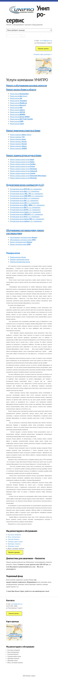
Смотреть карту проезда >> (43, 54)
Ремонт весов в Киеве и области (21, 89)
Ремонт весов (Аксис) (18, 96)
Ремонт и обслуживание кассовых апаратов (26, 85)
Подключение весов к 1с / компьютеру (26, 189)
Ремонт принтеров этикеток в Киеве (23, 130)
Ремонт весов (19, 94)
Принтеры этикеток (14, 544)
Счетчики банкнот (13, 539)
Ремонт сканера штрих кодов (22, 159)
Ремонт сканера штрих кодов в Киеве (23, 155)
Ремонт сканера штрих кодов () (28, 176)
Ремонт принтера (17, 137)
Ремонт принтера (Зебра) (20, 135)
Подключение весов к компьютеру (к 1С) (25, 184)
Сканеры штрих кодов (15, 542)
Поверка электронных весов (19, 259)
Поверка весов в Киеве (18, 257)
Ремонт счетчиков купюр (21, 242)
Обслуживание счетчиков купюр (23, 237)
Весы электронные (14, 537)
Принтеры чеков (13, 546)
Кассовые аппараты (14, 535)
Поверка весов (13, 253)
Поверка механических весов (20, 262)
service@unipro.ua (46, 41)
